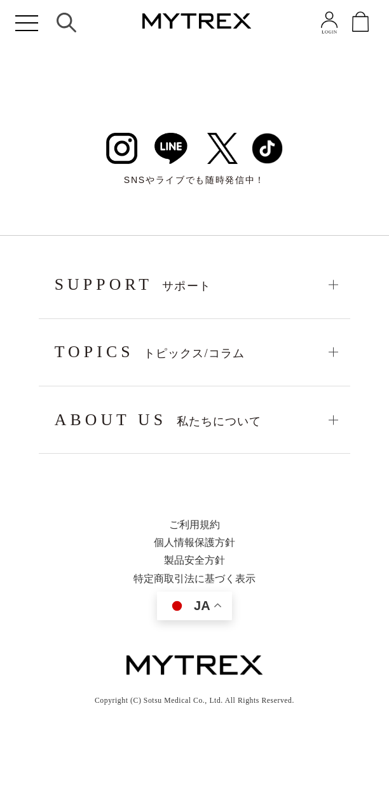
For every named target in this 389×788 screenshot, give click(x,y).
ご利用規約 (194, 525)
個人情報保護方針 (194, 543)
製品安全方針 (194, 560)
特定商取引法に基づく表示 (194, 579)
